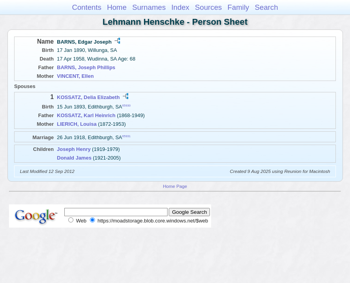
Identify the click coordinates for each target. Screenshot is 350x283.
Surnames (149, 7)
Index (180, 7)
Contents (86, 7)
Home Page (175, 186)
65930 (126, 105)
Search (266, 7)
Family (238, 7)
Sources (208, 7)
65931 (126, 136)
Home (117, 7)
